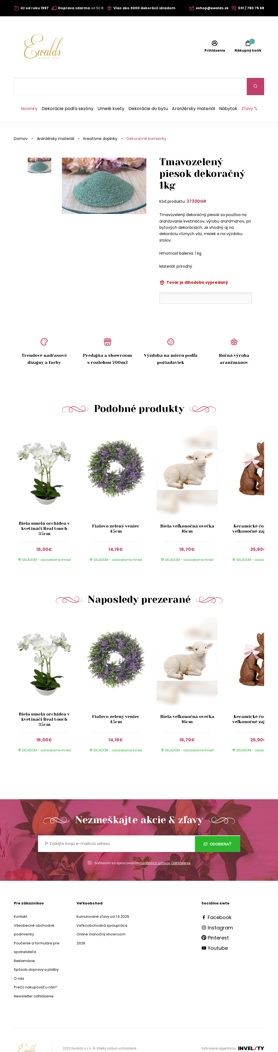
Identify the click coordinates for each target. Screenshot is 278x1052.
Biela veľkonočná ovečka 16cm (187, 511)
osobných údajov (155, 846)
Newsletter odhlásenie (34, 979)
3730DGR (196, 184)
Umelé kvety (110, 91)
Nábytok (228, 91)
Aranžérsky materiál (193, 91)
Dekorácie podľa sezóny (67, 91)
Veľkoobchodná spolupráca (102, 908)
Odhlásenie (180, 846)
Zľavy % (249, 91)
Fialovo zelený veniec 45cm (116, 511)
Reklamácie (24, 943)
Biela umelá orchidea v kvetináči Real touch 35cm (44, 511)
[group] (49, 479)
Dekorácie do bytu (148, 91)
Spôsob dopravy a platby (36, 952)
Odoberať (218, 827)
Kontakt (20, 899)
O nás (19, 961)
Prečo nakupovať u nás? (35, 970)
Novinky (29, 91)
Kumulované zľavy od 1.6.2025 (103, 899)
